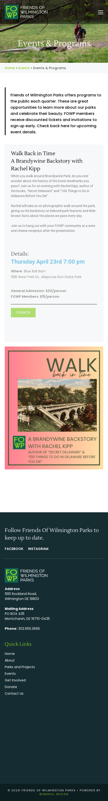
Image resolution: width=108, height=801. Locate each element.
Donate (11, 686)
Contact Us (14, 693)
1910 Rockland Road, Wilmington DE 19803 (22, 596)
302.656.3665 (29, 628)
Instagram (38, 548)
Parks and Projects (20, 667)
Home (10, 68)
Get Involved (15, 680)
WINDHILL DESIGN (54, 794)
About (10, 660)
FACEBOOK (14, 548)
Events (24, 68)
